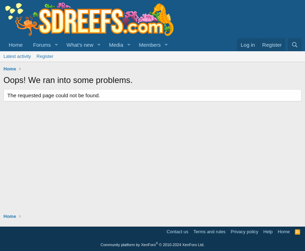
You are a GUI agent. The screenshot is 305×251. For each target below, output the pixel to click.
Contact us (177, 231)
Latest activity (17, 56)
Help (268, 231)
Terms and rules (209, 231)
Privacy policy (244, 231)
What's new (80, 45)
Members (150, 45)
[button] (56, 44)
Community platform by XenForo (153, 245)
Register (45, 56)
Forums (42, 45)
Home (16, 45)
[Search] (295, 44)
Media (116, 45)
